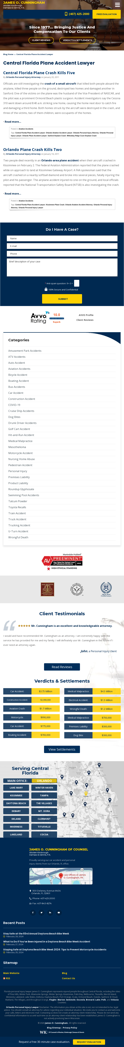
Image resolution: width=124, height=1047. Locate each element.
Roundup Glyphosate (21, 489)
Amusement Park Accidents (24, 350)
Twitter (41, 912)
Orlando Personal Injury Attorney (23, 77)
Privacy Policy (70, 1027)
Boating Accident (18, 380)
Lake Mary (16, 787)
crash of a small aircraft (60, 83)
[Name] (62, 238)
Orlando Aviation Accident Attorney (79, 205)
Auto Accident (16, 362)
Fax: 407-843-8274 (40, 903)
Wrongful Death (18, 537)
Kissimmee (16, 795)
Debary (16, 811)
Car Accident (15, 392)
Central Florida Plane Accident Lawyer (30, 133)
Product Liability (18, 483)
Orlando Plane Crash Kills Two (32, 149)
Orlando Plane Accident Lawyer (34, 136)
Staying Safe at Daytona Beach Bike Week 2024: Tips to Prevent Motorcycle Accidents (62, 951)
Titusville (44, 826)
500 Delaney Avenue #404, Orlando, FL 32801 (61, 876)
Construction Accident (21, 399)
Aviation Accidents (26, 129)
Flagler (53, 999)
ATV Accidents (16, 356)
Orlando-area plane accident (60, 160)
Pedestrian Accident (20, 465)
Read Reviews (62, 667)
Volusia (115, 999)
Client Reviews (41, 40)
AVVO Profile (86, 315)
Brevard (90, 999)
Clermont (44, 818)
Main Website (11, 973)
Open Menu (117, 5)
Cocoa (44, 834)
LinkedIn (50, 912)
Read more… (13, 121)
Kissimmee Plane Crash (55, 205)
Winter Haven (44, 787)
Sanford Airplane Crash (57, 136)
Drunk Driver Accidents (22, 423)
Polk (103, 999)
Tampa (44, 795)
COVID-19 (14, 405)
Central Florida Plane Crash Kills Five (39, 72)
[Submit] (62, 299)
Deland (16, 818)
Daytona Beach (16, 803)
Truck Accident (17, 519)
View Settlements (62, 749)
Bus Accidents (16, 386)
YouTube (58, 912)
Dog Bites (14, 417)
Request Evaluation (89, 1041)
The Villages (44, 803)
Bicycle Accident (17, 374)
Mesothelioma (17, 447)
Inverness (16, 826)
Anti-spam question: (55, 283)
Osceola (81, 999)
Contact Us (68, 978)
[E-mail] (62, 246)
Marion (61, 999)
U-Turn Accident (18, 531)
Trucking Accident (19, 525)
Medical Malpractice (20, 441)
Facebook (32, 912)
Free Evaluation (107, 14)
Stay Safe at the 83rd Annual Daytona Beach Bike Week (62, 935)
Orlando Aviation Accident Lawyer (59, 133)
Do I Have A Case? (62, 229)
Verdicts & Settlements (77, 40)
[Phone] (62, 254)
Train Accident (17, 513)
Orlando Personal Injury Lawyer (31, 208)
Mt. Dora (44, 811)
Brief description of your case (62, 267)
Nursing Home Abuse (21, 459)
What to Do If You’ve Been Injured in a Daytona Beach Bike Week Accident (62, 943)
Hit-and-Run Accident (21, 435)
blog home (8, 54)
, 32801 (45, 892)
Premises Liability (19, 477)
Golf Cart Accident (19, 429)
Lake (97, 999)
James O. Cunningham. (56, 1023)
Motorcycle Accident (20, 453)
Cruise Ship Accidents (21, 411)
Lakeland (16, 834)
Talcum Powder (17, 501)
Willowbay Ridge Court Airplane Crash (81, 136)
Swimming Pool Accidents (23, 495)
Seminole (71, 999)
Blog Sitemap (54, 1027)
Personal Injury (17, 471)
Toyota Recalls (17, 507)
